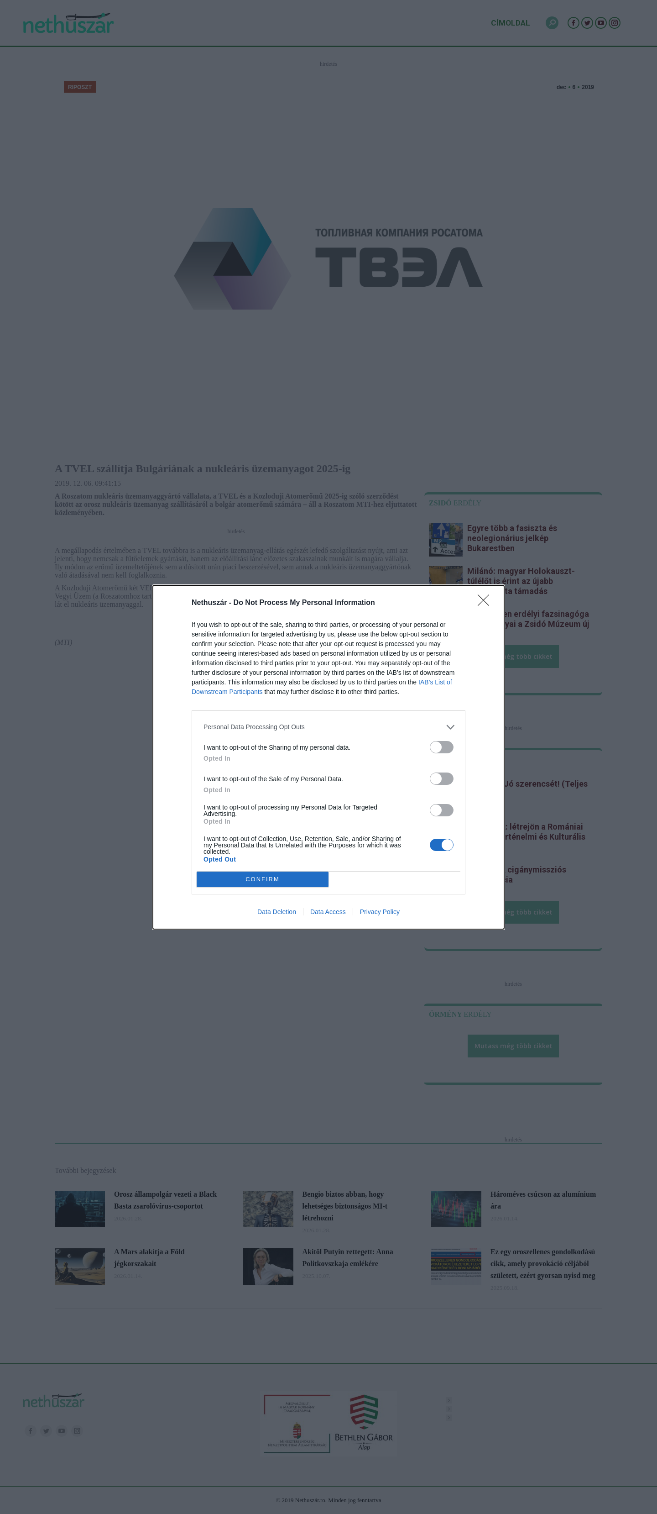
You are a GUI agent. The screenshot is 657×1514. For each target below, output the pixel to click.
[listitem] (328, 727)
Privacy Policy (380, 911)
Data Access (328, 911)
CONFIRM (262, 879)
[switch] (442, 747)
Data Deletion (276, 911)
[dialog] (328, 757)
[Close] (486, 603)
